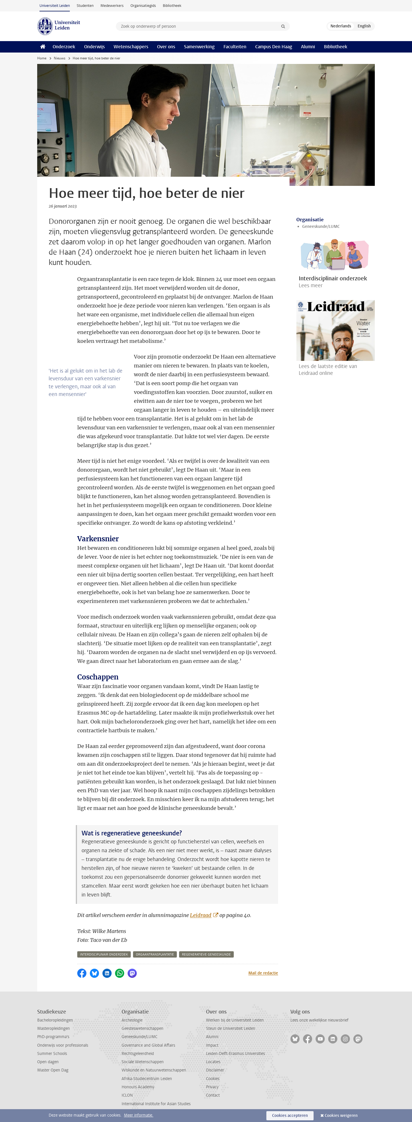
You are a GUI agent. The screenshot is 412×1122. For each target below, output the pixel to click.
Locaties (213, 1062)
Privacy (212, 1087)
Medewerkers (112, 5)
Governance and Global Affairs (148, 1045)
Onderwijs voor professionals (62, 1045)
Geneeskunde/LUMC (321, 226)
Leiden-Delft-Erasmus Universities (235, 1053)
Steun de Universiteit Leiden (230, 1028)
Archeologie (132, 1020)
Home (41, 58)
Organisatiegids (143, 5)
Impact (212, 1045)
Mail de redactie (263, 973)
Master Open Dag (52, 1070)
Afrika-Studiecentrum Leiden (147, 1078)
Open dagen (48, 1062)
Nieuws (59, 58)
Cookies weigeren (341, 1115)
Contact (213, 1095)
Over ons (166, 47)
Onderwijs (94, 47)
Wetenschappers (131, 47)
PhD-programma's (53, 1036)
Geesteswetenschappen (142, 1028)
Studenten (85, 5)
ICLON (127, 1095)
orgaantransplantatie (155, 954)
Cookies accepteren (290, 1115)
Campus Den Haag (273, 47)
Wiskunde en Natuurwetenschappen (154, 1070)
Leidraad (200, 915)
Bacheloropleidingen (55, 1020)
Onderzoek (64, 47)
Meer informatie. (138, 1115)
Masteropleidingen (53, 1028)
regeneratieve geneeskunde (206, 954)
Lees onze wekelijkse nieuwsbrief (319, 1020)
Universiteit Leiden (54, 5)
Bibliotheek (172, 5)
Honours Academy (138, 1087)
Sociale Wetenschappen (143, 1062)
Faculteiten (234, 47)
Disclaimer (215, 1070)
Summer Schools (52, 1053)
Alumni (308, 47)
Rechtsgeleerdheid (138, 1053)
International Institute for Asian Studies (156, 1104)
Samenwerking (199, 47)
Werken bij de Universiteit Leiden (235, 1020)
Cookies (212, 1078)
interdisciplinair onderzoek (104, 954)
